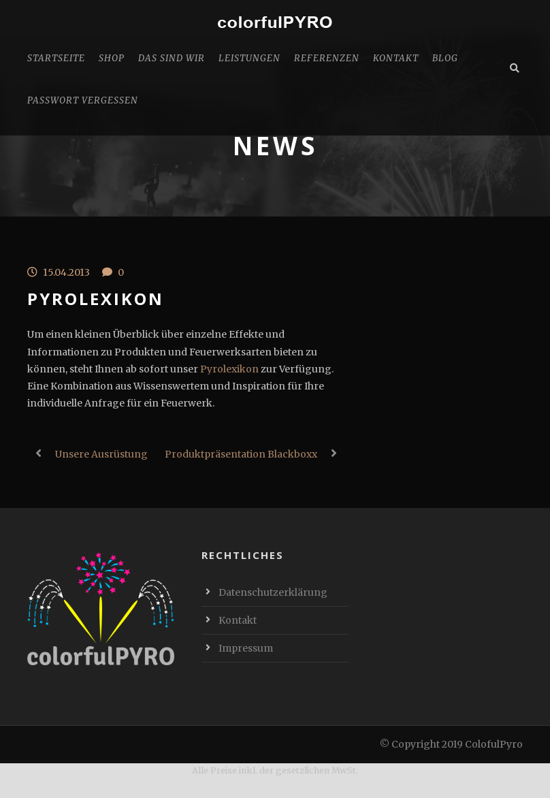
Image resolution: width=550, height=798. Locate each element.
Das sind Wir (171, 58)
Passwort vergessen (82, 100)
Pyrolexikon (229, 369)
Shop (112, 58)
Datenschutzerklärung (273, 592)
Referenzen (326, 58)
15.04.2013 (66, 272)
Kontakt (396, 58)
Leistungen (249, 58)
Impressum (246, 648)
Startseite (56, 58)
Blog (445, 58)
